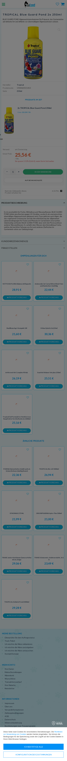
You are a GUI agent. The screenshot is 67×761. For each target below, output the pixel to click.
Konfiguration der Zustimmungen (34, 754)
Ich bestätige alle (33, 747)
